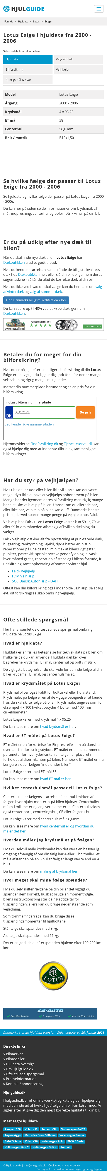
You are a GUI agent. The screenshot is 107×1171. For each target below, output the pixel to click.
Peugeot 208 (13, 1129)
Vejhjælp (62, 69)
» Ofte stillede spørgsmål (23, 1074)
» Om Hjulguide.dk (18, 1069)
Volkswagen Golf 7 (73, 1129)
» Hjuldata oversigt (18, 1064)
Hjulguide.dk (13, 1165)
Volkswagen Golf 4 (44, 1147)
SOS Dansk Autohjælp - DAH (35, 581)
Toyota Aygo (12, 1135)
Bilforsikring (14, 69)
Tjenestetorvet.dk (78, 443)
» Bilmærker (13, 1054)
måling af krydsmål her (59, 871)
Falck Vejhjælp (23, 571)
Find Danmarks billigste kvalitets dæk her (36, 300)
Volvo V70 (31, 1141)
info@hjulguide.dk (35, 1165)
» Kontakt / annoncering (23, 1083)
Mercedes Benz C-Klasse (40, 1135)
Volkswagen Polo (52, 1141)
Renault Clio (49, 1129)
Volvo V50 (31, 1129)
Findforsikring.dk (44, 443)
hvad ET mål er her (55, 778)
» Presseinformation (20, 1078)
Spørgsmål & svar (18, 80)
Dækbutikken (14, 262)
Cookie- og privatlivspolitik (64, 1165)
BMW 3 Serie (13, 1141)
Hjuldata (12, 59)
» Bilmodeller (14, 1059)
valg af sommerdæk (46, 291)
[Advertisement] (53, 161)
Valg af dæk (64, 59)
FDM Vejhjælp (23, 576)
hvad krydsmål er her (57, 726)
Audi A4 (65, 1147)
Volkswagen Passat (71, 1135)
